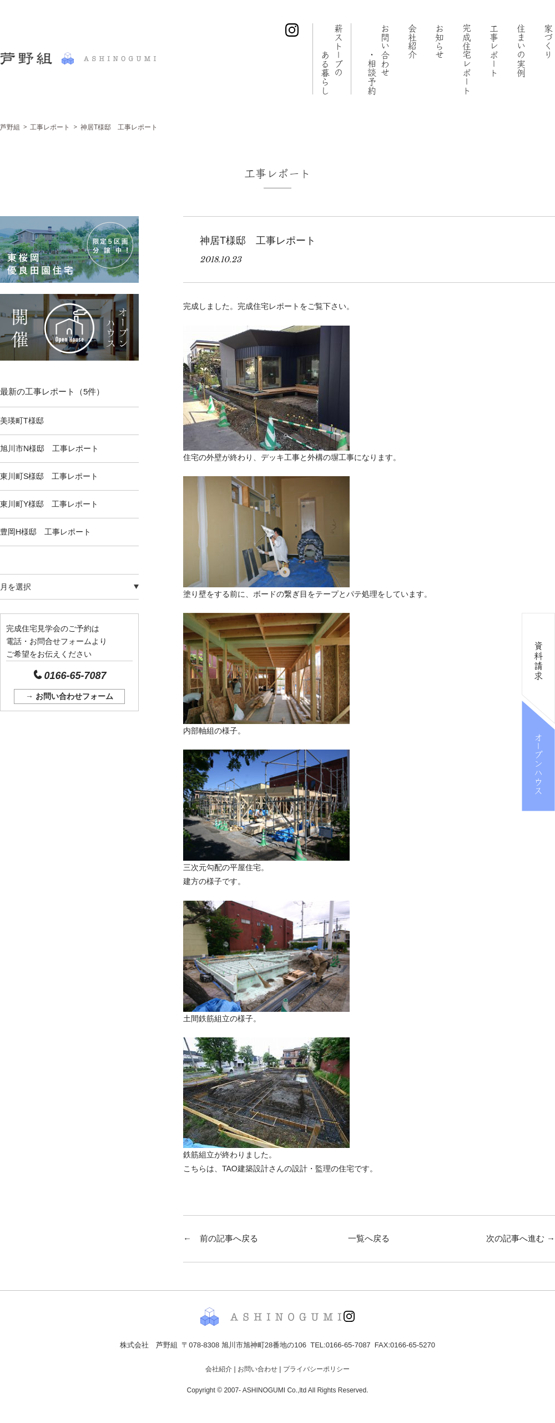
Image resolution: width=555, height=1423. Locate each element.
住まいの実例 (521, 50)
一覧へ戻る (369, 1238)
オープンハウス (538, 763)
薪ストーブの (331, 58)
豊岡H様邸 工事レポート (45, 531)
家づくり (548, 41)
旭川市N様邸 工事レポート (49, 448)
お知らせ (440, 41)
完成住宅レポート (467, 58)
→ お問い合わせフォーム (69, 696)
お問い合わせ (377, 58)
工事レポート (494, 50)
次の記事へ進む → (520, 1238)
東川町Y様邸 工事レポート (49, 504)
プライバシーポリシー (316, 1369)
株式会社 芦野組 (78, 58)
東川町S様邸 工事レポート (49, 476)
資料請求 (538, 661)
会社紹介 (412, 41)
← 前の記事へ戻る (220, 1238)
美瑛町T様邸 (22, 420)
